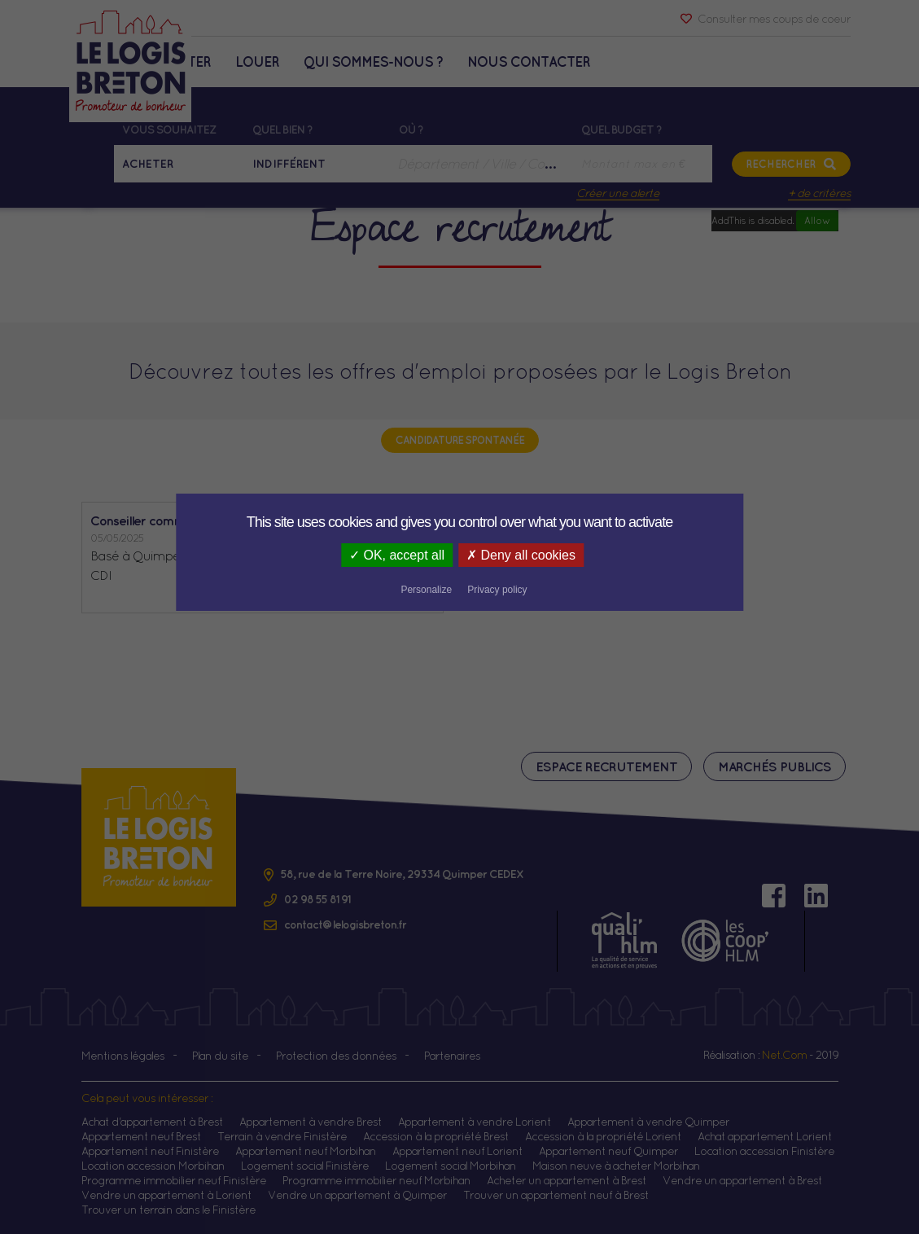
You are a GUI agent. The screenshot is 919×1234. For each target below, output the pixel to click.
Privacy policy (624, 556)
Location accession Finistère (764, 1150)
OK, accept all (322, 555)
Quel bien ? (282, 129)
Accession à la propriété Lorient (603, 1136)
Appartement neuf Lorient (457, 1150)
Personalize (553, 556)
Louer (257, 61)
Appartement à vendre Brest (310, 1121)
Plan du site (220, 1055)
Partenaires (452, 1055)
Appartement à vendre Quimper (648, 1121)
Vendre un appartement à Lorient (166, 1194)
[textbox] (482, 163)
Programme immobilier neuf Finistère (173, 1180)
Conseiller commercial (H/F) (170, 520)
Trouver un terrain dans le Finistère (168, 1209)
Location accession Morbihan (153, 1165)
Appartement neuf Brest (141, 1136)
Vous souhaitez (169, 129)
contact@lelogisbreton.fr (345, 924)
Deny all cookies (448, 555)
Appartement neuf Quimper (608, 1150)
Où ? (411, 129)
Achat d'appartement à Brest (152, 1121)
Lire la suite (402, 594)
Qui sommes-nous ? (373, 61)
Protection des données (336, 1055)
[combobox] (482, 163)
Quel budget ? (621, 129)
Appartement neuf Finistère (150, 1150)
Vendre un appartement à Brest (742, 1180)
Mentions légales (122, 1055)
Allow (817, 220)
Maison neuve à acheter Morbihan (616, 1165)
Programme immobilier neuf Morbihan (376, 1180)
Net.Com (784, 1054)
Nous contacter (528, 61)
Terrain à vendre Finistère (282, 1136)
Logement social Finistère (305, 1165)
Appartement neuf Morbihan (305, 1150)
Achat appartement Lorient (765, 1136)
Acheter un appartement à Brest (566, 1180)
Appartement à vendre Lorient (474, 1121)
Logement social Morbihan (450, 1165)
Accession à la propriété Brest (436, 1136)
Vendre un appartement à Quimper (357, 1194)
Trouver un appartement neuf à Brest (556, 1194)
